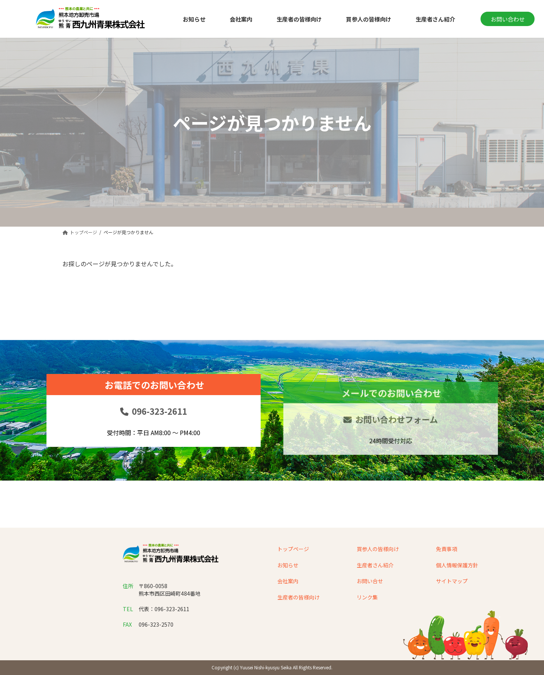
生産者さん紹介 (375, 564)
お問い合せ (370, 581)
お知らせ (287, 564)
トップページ (293, 548)
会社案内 (287, 581)
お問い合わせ (508, 19)
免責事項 (446, 548)
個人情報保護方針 (457, 564)
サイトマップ (452, 581)
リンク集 (367, 596)
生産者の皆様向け (298, 596)
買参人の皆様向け (378, 548)
